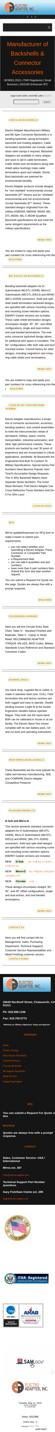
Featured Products (11, 1060)
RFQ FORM (15, 259)
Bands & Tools (10, 1076)
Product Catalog (10, 1050)
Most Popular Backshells (14, 1055)
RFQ (30, 1104)
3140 (31, 881)
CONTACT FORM (18, 959)
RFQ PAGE (9, 1125)
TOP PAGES (30, 1034)
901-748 (33, 871)
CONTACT (30, 1146)
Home (6, 1045)
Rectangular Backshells (14, 1071)
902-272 (41, 861)
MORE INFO (44, 240)
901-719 (32, 861)
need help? (41, 1429)
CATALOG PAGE (42, 506)
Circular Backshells (12, 1066)
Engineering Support (12, 1081)
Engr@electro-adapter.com (15, 1198)
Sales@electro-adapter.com (16, 1175)
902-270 (16, 875)
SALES (47, 95)
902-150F (43, 871)
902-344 (15, 866)
